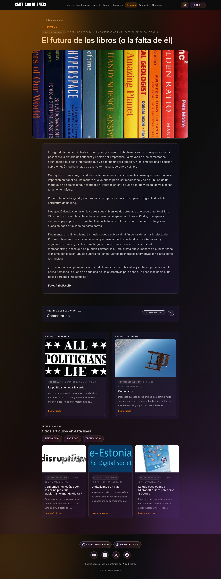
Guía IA (96, 5)
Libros (106, 5)
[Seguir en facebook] (127, 555)
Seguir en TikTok (127, 544)
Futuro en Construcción (78, 5)
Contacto (157, 5)
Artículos (131, 5)
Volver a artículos (53, 20)
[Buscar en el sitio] (185, 5)
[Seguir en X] (116, 555)
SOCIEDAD (72, 438)
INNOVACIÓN (52, 438)
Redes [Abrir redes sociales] (198, 4)
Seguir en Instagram (95, 544)
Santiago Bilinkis (30, 5)
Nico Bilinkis (129, 564)
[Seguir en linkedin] (105, 555)
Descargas (117, 5)
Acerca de (144, 5)
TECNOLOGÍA (93, 438)
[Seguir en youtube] (94, 555)
